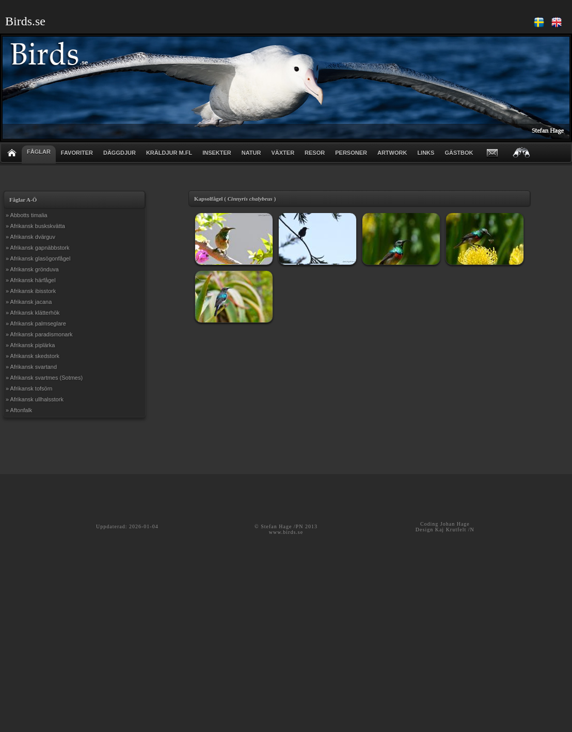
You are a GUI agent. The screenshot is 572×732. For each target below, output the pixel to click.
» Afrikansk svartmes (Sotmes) (44, 378)
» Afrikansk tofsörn (29, 388)
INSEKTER (216, 153)
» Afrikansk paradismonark (39, 334)
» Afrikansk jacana (29, 302)
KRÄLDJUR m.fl (169, 153)
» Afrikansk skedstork (32, 356)
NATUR (251, 153)
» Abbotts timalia (26, 215)
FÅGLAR (39, 152)
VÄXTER (282, 153)
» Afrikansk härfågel (31, 280)
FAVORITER (77, 153)
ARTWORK (392, 153)
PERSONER (351, 153)
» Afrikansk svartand (31, 367)
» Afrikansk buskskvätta (35, 226)
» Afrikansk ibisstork (31, 291)
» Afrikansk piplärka (30, 345)
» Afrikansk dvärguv (30, 237)
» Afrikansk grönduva (32, 269)
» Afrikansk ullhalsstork (34, 399)
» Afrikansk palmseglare (36, 323)
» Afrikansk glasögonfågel (38, 258)
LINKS (425, 153)
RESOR (315, 153)
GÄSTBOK (458, 153)
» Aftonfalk (19, 410)
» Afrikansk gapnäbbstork (38, 248)
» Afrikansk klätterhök (33, 313)
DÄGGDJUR (119, 153)
